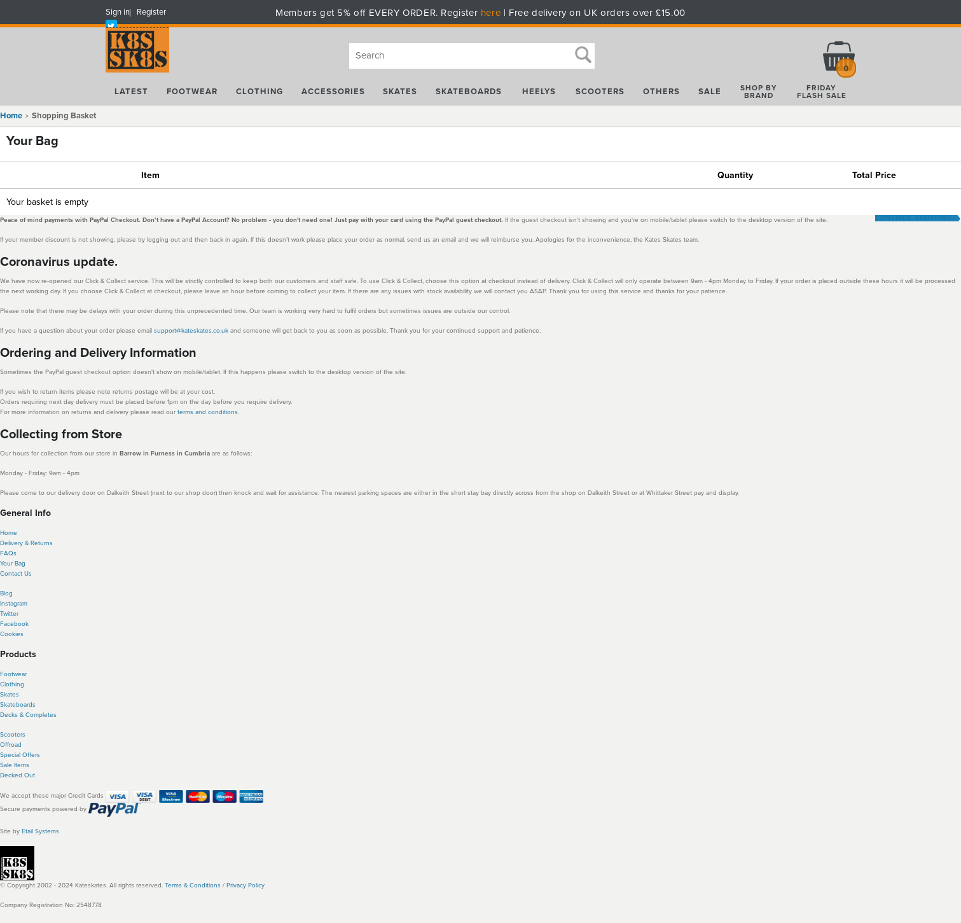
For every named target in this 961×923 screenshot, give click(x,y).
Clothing (12, 684)
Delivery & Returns (26, 543)
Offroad (11, 745)
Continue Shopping (913, 218)
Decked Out (17, 775)
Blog (6, 593)
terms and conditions (207, 412)
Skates (9, 694)
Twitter (9, 614)
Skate (8, 705)
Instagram (13, 603)
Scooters (12, 735)
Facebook (14, 624)
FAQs (8, 553)
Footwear (13, 674)
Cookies (12, 634)
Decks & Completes (28, 715)
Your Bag (12, 563)
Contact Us (16, 574)
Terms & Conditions (193, 885)
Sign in (118, 12)
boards (26, 705)
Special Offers (20, 755)
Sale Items (14, 765)
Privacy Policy (245, 885)
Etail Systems (40, 831)
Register (151, 12)
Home (11, 116)
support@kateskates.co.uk (192, 331)
